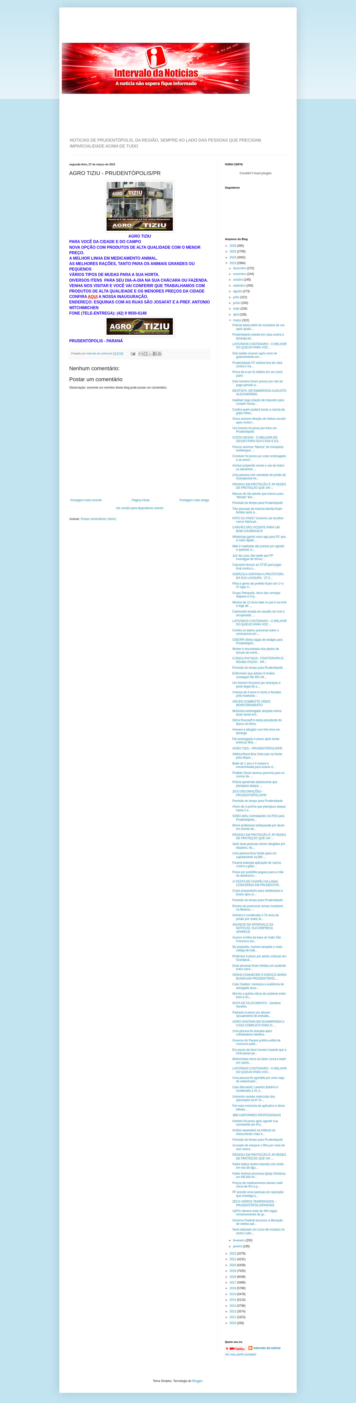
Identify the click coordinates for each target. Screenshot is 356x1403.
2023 (233, 263)
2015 (233, 1294)
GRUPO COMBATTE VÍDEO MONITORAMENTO (251, 703)
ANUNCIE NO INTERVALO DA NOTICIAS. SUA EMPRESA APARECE (252, 928)
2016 (233, 1288)
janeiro (238, 1246)
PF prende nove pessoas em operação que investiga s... (258, 1193)
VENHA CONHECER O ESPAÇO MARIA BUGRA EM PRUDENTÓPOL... (259, 976)
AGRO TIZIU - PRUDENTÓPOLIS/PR (257, 748)
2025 (233, 251)
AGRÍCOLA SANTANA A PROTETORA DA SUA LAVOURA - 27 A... (258, 575)
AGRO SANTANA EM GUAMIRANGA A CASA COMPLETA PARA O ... (258, 1023)
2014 (233, 1300)
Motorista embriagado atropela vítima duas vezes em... (256, 712)
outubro (238, 279)
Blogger (197, 1381)
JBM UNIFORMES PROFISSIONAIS (256, 1115)
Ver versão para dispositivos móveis (139, 508)
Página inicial (140, 500)
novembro (240, 274)
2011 (233, 1317)
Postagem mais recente (86, 500)
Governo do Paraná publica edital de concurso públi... (256, 1042)
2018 (233, 1277)
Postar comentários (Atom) (98, 519)
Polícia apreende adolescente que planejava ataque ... (254, 783)
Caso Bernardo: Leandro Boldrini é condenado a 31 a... (255, 1088)
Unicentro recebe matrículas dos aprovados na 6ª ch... (253, 1098)
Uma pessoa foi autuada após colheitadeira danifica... (252, 1032)
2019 (233, 1271)
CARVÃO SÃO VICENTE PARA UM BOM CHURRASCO (256, 529)
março (237, 320)
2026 (233, 245)
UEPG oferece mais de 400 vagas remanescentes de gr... (254, 1212)
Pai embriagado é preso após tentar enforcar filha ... (256, 740)
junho (237, 303)
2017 (233, 1282)
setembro (239, 285)
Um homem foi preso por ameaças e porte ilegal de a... (256, 684)
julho (236, 297)
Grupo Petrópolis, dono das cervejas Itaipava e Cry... (256, 594)
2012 (233, 1311)
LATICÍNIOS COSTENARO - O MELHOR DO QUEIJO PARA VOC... (259, 345)
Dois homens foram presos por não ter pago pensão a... (257, 383)
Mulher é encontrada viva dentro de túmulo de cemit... (255, 650)
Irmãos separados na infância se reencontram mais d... (253, 1132)
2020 (233, 1265)
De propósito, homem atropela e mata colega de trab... (257, 948)
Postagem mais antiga (194, 500)
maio (236, 308)
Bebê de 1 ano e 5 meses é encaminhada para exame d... (253, 765)
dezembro (240, 268)
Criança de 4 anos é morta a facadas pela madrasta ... (256, 693)
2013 (233, 1305)
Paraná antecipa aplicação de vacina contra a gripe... (256, 864)
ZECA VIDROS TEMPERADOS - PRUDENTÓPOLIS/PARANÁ (254, 1203)
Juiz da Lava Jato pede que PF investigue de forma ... (252, 557)
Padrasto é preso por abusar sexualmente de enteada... (251, 1014)
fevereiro (239, 1240)
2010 (233, 1323)
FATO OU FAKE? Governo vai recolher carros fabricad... (258, 520)
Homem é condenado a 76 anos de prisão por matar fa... (255, 916)
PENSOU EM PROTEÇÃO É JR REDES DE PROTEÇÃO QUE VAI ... (259, 486)
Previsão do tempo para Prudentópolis (257, 503)
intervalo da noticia (97, 353)
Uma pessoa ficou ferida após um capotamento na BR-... (254, 855)
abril (236, 314)
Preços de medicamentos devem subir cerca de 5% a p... (257, 1184)
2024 (233, 257)
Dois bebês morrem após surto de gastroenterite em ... (254, 355)
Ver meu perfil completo (240, 1354)
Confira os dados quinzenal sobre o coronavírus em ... (255, 632)
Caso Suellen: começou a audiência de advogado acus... (258, 986)
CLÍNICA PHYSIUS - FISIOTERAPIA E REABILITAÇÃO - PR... (258, 660)
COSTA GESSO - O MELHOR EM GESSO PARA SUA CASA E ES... (256, 439)
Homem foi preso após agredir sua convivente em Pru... (255, 1122)
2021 (233, 1259)
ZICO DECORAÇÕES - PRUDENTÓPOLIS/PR (249, 793)
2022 (233, 1253)
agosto (238, 291)
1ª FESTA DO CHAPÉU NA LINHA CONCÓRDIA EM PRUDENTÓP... (256, 883)
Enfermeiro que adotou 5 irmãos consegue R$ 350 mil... (253, 675)
